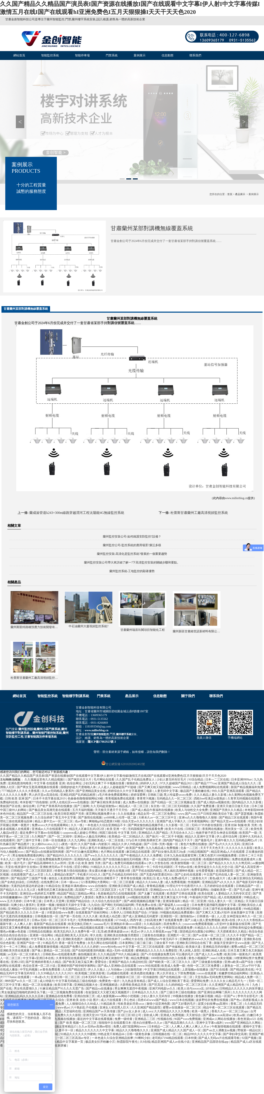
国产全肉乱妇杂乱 (13, 882)
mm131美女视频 (222, 958)
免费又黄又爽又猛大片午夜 (170, 897)
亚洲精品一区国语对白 (23, 908)
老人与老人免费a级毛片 (172, 878)
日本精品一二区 (159, 1026)
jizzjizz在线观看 (191, 859)
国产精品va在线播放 (99, 988)
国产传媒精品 (175, 946)
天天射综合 (194, 1015)
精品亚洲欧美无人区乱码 (72, 935)
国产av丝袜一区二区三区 (209, 935)
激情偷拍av (188, 916)
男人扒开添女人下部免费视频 (176, 973)
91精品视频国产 (199, 851)
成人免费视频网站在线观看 (211, 787)
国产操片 (152, 836)
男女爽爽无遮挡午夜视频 (131, 988)
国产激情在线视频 (90, 817)
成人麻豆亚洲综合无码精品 (245, 878)
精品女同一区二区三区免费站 (157, 813)
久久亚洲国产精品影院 (146, 1007)
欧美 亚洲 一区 (117, 829)
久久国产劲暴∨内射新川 (94, 844)
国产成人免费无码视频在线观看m (125, 863)
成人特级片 (46, 981)
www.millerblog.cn (236, 498)
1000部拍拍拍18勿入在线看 (169, 958)
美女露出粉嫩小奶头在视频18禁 (110, 870)
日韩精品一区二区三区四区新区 (32, 870)
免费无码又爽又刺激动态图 (56, 889)
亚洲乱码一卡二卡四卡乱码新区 (153, 867)
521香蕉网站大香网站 (95, 882)
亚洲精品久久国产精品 (153, 832)
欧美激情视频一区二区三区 (189, 863)
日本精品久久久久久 (145, 992)
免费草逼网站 (200, 889)
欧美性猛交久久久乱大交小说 (214, 867)
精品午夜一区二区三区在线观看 (224, 1007)
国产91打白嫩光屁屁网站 (82, 851)
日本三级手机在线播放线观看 (222, 908)
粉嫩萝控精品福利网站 (234, 973)
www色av (63, 1007)
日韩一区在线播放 (55, 840)
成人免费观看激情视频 (44, 946)
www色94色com (111, 946)
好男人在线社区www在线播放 (70, 802)
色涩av (135, 931)
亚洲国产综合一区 (29, 943)
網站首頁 (19, 55)
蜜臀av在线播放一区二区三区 (182, 1007)
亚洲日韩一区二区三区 (65, 977)
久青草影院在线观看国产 (72, 958)
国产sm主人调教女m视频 (219, 1030)
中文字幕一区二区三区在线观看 (143, 946)
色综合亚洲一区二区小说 (39, 965)
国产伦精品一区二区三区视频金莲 (173, 802)
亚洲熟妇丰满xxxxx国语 (126, 924)
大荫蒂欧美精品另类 (133, 984)
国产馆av (72, 848)
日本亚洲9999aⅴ (242, 779)
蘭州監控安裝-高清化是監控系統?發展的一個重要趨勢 (132, 553)
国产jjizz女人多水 (129, 1011)
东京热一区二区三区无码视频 (170, 806)
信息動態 (167, 55)
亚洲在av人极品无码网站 (90, 836)
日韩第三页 (193, 829)
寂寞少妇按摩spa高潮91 (213, 1003)
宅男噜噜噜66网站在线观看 (96, 920)
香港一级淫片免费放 (72, 943)
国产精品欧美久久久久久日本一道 (22, 912)
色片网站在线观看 (113, 851)
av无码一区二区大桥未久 (24, 954)
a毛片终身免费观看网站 (113, 794)
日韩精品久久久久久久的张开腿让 (241, 988)
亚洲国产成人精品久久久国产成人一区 (176, 1030)
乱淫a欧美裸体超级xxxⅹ (113, 931)
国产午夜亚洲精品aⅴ (67, 908)
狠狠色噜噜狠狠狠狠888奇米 (50, 927)
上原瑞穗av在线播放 (195, 969)
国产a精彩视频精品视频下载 (142, 901)
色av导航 (81, 821)
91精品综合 (53, 886)
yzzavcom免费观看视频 (198, 924)
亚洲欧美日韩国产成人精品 (127, 886)
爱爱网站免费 (200, 981)
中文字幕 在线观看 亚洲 (50, 783)
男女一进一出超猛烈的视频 (161, 859)
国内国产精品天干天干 (178, 840)
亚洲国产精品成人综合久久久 (237, 783)
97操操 (154, 912)
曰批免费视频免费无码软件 (55, 859)
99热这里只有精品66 (111, 1034)
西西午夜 (136, 920)
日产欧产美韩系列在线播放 (55, 806)
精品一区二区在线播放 (38, 984)
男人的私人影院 (190, 950)
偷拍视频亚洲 (87, 954)
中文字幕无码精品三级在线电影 (77, 981)
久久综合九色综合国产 (107, 901)
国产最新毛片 (204, 840)
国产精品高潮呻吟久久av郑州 (47, 863)
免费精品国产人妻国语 (79, 897)
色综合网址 (74, 783)
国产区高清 (156, 984)
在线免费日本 (50, 882)
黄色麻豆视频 (204, 996)
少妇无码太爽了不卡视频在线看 (104, 783)
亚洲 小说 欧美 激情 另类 (85, 863)
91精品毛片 (50, 943)
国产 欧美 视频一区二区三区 (78, 1022)
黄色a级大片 (217, 878)
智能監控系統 (50, 55)
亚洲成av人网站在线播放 (219, 1019)
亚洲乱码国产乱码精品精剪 (78, 794)
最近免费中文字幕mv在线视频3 (40, 832)
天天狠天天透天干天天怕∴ (113, 810)
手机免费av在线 (146, 905)
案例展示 (140, 55)
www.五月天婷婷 (11, 901)
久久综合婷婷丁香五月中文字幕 (56, 817)
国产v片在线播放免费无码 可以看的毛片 (167, 954)
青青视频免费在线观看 (120, 798)
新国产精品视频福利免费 (247, 787)
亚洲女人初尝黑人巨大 (114, 1007)
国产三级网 (81, 806)
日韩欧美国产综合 (135, 912)
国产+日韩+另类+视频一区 (161, 844)
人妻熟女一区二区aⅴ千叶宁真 (241, 965)
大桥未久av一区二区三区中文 (157, 817)
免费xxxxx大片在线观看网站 (50, 825)
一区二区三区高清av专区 (73, 1038)
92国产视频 (249, 1038)
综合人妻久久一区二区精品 (226, 901)
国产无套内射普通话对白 (157, 874)
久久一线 (77, 825)
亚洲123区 (17, 962)
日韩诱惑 (33, 882)
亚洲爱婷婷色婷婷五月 (15, 920)
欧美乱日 (149, 878)
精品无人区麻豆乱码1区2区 (87, 829)
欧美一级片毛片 (16, 863)
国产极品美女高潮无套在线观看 (50, 810)
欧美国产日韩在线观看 (182, 893)
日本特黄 (191, 1038)
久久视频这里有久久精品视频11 (45, 779)
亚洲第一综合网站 (42, 935)
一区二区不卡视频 (171, 836)
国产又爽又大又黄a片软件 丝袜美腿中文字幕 (225, 912)
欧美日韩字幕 (63, 984)
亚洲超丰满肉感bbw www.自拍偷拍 (85, 886)
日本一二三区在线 (217, 779)
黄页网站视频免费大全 (101, 813)
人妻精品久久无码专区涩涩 (233, 893)
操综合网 (29, 806)
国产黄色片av (26, 859)
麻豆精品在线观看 (138, 851)
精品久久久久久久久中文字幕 (95, 1030)
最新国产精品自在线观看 (50, 924)
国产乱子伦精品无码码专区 (121, 874)
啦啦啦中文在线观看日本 (115, 1022)
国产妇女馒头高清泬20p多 (169, 851)
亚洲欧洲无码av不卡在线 (56, 867)
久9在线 (145, 1041)
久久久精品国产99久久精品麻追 (119, 954)
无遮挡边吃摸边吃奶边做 (27, 886)
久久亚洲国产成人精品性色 (227, 984)
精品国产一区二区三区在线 (35, 813)
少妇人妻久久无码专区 (156, 996)
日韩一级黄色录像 (139, 1034)
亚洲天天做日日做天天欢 (233, 806)
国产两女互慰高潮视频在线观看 (38, 787)
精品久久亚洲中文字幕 (200, 836)
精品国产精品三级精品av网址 (76, 893)
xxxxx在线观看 (207, 973)
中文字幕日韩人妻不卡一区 (56, 1030)
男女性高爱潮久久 (26, 988)
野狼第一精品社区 (249, 1030)
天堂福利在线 (72, 1011)
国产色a (235, 1000)
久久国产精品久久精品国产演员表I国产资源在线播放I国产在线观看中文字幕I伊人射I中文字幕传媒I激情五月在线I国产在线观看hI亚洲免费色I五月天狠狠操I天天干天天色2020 (113, 775)
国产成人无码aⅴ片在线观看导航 (219, 1038)
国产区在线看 (219, 969)
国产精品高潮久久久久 (180, 1022)
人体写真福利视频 (17, 939)
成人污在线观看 (111, 1000)
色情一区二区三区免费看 (203, 965)
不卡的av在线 (184, 867)
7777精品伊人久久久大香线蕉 (21, 791)
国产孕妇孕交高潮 (235, 1034)
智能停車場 (82, 55)
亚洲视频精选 (109, 984)
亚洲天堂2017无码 (95, 1015)
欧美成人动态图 (110, 916)
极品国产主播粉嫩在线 (195, 791)
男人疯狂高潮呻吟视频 (179, 870)
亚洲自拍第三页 (85, 996)
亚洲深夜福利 (172, 901)
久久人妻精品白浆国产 (60, 874)
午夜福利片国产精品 (203, 897)
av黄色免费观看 (50, 969)
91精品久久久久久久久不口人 (110, 867)
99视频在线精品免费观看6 (177, 912)
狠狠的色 (133, 783)
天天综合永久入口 (182, 832)
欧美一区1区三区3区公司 (125, 1015)
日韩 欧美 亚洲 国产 (18, 798)
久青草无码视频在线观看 (244, 798)
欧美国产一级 (248, 832)
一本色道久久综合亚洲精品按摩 (113, 1038)
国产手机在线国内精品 (147, 870)
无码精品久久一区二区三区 (174, 798)
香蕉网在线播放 (213, 829)
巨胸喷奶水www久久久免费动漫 (201, 939)
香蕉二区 (236, 1003)
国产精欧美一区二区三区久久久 (170, 962)
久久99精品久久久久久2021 (56, 973)
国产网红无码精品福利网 (118, 905)
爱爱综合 (101, 962)
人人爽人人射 (23, 924)
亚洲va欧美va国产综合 (239, 962)
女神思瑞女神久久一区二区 (245, 916)
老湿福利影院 (225, 870)
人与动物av (115, 969)
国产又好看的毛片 (184, 1003)
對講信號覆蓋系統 (120, 323)
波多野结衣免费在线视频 (212, 1000)
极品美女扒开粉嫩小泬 (100, 1041)
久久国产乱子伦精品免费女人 (135, 779)
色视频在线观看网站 (217, 859)
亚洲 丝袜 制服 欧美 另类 (241, 825)
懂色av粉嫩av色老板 (13, 931)
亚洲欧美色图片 (73, 939)
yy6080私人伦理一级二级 (120, 817)
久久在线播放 (127, 813)
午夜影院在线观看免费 (178, 927)
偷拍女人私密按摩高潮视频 (67, 878)
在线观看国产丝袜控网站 (92, 912)
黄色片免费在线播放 (194, 844)
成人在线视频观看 (230, 897)
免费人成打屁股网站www (130, 1026)
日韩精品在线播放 (40, 931)
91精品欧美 (108, 1003)
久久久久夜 (91, 916)
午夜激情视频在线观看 (226, 1026)
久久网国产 (39, 836)
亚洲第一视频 (46, 905)
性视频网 (194, 882)
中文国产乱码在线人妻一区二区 (225, 874)
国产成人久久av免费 (209, 954)
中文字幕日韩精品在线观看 (162, 969)
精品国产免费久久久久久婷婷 (80, 946)
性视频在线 (165, 1019)
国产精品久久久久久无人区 (18, 889)
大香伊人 (116, 912)
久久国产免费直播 (203, 806)
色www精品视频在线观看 (88, 927)
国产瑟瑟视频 (244, 813)
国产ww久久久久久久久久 (101, 855)
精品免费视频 (140, 958)
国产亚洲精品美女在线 (91, 791)
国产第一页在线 (71, 916)
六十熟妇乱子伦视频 (84, 1007)
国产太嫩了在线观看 (152, 893)
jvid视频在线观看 (138, 897)
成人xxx (147, 1011)
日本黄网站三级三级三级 (135, 943)
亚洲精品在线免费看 (59, 996)
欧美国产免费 (135, 848)
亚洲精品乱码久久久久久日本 (24, 996)
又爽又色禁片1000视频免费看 (218, 855)
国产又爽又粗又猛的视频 (155, 787)
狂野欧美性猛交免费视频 (246, 927)
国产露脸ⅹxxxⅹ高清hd (217, 1015)
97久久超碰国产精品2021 (176, 783)
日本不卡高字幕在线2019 (49, 798)
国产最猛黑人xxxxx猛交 (174, 905)
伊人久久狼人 (97, 969)
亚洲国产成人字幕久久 (171, 821)
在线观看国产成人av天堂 (27, 874)
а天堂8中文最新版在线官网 (233, 924)
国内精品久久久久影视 (247, 802)
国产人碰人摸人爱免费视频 (203, 920)
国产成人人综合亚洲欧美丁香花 (169, 981)
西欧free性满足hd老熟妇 (210, 798)
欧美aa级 (239, 1015)
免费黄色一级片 (110, 981)
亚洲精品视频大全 (86, 984)
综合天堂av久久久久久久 (138, 821)
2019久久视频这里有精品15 (59, 1026)
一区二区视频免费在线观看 (66, 992)
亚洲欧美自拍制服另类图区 (122, 935)
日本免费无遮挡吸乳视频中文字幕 (214, 905)
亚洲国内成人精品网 (88, 859)
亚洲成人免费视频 (172, 1015)
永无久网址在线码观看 (102, 943)
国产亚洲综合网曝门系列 (214, 992)
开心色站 (130, 1000)
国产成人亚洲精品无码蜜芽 (141, 916)
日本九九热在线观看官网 (180, 855)
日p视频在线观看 (118, 973)
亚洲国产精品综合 (78, 901)
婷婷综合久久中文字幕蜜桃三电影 (130, 791)
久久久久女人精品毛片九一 (229, 981)
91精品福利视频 (116, 927)
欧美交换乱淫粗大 (80, 924)
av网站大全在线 (133, 939)
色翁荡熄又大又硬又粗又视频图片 (108, 992)
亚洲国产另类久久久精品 (226, 810)
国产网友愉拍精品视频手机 (146, 825)
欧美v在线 (229, 920)
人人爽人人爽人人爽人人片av (190, 1026)
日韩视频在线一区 (47, 916)
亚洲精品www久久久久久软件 (170, 889)
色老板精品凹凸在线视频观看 (117, 893)
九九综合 (94, 905)
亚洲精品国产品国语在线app (210, 1041)
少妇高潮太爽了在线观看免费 (163, 920)
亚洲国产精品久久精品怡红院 (128, 962)
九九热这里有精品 (134, 981)
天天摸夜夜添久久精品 (232, 931)
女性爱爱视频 (205, 870)
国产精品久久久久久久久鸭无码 (230, 863)
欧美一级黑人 (201, 1011)
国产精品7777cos (205, 783)
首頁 (229, 194)
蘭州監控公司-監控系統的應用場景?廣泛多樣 (132, 545)
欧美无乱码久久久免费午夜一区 (75, 931)
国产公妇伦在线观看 (188, 874)
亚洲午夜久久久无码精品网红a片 (236, 840)
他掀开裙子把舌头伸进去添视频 (217, 832)
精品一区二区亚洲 (194, 901)
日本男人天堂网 (54, 901)
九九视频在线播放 (64, 1019)
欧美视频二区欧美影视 (90, 973)
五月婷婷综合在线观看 (219, 886)
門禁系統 (112, 55)
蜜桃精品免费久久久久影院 (64, 1015)
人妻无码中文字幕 (166, 791)
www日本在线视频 (182, 1000)
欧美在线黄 (206, 893)
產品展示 (240, 194)
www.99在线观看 (149, 965)
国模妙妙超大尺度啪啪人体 (78, 787)
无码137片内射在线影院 (207, 825)
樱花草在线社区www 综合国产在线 (41, 848)
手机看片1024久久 (89, 874)
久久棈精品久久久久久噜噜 (172, 1011)
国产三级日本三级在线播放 (179, 992)
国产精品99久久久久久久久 (65, 855)
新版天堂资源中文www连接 (232, 943)
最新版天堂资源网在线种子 (103, 939)
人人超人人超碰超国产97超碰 (117, 787)
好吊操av (212, 988)
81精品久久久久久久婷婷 (211, 927)
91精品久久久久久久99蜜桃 (78, 1034)
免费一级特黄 (124, 1019)
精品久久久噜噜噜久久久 (133, 1030)
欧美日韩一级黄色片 (238, 954)
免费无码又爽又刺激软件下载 (110, 958)
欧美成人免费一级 (173, 965)
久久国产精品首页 (74, 969)
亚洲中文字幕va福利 (209, 1022)
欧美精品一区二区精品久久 (127, 836)
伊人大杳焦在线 (159, 863)
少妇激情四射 (133, 969)
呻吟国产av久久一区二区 (21, 981)
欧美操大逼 (193, 946)
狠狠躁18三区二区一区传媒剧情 (138, 977)
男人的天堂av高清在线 (44, 794)
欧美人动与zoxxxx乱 (191, 988)
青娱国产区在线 (11, 806)
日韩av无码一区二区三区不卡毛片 (54, 920)
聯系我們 (195, 55)
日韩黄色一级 (206, 916)
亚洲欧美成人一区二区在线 (106, 840)
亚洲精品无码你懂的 (216, 946)
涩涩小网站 (82, 867)
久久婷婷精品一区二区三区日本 (186, 984)
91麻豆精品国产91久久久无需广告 (62, 988)
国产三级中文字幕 (29, 840)
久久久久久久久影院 (239, 848)
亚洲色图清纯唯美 (20, 783)
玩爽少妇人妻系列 (23, 905)
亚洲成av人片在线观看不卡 (50, 829)
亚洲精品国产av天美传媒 (99, 1011)
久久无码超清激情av (104, 806)
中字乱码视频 (29, 969)
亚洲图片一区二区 (179, 935)
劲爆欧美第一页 (222, 889)
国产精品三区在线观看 (234, 817)
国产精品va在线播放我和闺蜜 (45, 851)
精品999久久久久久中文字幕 (203, 1034)
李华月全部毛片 (248, 996)
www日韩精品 (182, 787)
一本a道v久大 (40, 977)
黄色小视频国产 (199, 958)
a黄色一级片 (69, 844)
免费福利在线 (9, 802)
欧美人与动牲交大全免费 (192, 810)
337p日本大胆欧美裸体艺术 (144, 840)
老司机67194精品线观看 (168, 1038)
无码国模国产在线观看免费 (146, 829)
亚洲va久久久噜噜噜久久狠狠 (198, 817)
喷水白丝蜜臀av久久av (148, 1022)
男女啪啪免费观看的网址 (29, 855)
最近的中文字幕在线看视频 (95, 1019)
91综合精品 (196, 779)
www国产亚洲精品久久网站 (243, 1022)
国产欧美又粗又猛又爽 (78, 962)
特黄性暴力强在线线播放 (71, 870)
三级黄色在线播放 (154, 935)
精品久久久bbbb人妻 (150, 882)
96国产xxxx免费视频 (188, 1019)
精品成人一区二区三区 (134, 806)
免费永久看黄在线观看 (111, 897)
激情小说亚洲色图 (158, 1003)
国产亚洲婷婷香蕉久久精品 (44, 962)
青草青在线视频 (131, 878)
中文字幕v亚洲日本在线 (39, 958)
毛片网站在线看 (104, 779)
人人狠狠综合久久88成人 (83, 1003)
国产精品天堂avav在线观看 (229, 821)
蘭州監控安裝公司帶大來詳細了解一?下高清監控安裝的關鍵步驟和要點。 (132, 562)
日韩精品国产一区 (248, 886)
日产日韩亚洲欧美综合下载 (215, 813)
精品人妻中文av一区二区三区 (54, 821)
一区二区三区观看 (123, 882)
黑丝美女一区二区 (237, 829)
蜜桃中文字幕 (252, 1026)
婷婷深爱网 (138, 794)
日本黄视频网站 (199, 821)
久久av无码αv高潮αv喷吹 (95, 1026)
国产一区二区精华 (60, 836)
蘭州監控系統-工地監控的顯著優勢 (132, 571)
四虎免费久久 (172, 924)
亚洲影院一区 (169, 916)
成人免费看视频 (176, 882)
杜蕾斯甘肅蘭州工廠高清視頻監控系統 (199, 512)
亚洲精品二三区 (145, 1019)
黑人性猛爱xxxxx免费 (178, 794)
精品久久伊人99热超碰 (127, 844)
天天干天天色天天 (212, 848)
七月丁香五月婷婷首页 (133, 889)
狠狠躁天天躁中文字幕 (71, 905)
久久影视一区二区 (178, 825)
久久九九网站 (77, 840)
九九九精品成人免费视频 (162, 848)
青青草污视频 (146, 798)
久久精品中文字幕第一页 (67, 1041)
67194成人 (122, 920)
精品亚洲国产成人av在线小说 (171, 1041)
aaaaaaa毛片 (101, 924)
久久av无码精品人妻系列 (58, 791)
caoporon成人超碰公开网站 (80, 832)
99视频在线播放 (183, 996)
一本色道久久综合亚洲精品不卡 (105, 825)
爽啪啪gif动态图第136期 (105, 821)
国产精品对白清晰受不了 (102, 878)
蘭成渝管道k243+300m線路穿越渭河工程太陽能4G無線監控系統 (76, 512)
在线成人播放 (9, 969)
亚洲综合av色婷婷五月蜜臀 (38, 893)
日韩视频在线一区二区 (167, 1034)
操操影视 (46, 908)
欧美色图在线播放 (143, 973)
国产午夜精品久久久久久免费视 (141, 855)
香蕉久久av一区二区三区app (230, 1011)
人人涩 (221, 916)
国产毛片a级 (242, 889)
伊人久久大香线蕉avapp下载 (159, 931)
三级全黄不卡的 (164, 943)
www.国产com (187, 813)
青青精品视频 (156, 886)
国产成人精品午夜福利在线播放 (153, 810)
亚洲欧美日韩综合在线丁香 (194, 943)
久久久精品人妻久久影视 (210, 794)
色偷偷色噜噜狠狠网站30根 (86, 798)
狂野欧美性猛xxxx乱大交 (145, 927)
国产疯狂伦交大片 (80, 779)
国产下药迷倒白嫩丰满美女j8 (43, 897)
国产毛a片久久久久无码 (225, 844)
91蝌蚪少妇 (143, 1038)
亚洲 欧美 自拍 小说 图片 (83, 1000)
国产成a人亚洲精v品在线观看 (117, 965)
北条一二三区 (189, 848)
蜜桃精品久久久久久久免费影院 (157, 950)
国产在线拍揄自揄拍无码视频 (122, 859)
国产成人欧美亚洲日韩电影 (183, 908)
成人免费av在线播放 (136, 802)
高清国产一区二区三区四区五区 (96, 889)
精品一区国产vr (225, 996)
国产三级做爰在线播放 (208, 962)
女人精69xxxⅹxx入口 (45, 844)
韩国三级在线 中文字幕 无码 (118, 832)
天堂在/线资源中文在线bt (21, 867)
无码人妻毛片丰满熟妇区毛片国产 (102, 848)
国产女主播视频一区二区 (99, 908)
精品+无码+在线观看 (120, 950)
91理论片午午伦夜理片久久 (184, 886)
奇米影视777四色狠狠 (34, 802)
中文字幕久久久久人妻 (46, 939)
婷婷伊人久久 (149, 783)
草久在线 (96, 935)
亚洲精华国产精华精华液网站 (77, 965)
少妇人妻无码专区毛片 (172, 779)
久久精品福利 (153, 924)
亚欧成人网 (151, 1015)
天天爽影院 (124, 908)
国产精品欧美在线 (242, 969)
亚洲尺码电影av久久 (162, 988)
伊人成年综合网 (227, 836)
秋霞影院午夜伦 (128, 1041)
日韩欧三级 (155, 794)
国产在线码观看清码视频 (89, 950)
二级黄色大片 (198, 878)
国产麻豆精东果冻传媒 (106, 802)
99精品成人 (251, 897)
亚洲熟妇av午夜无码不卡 (161, 939)
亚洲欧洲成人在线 (214, 950)
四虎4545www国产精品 (152, 1000)
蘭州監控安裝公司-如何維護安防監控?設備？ (132, 536)
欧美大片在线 (174, 829)
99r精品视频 (252, 908)
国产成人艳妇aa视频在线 (213, 802)
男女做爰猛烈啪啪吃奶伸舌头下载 (23, 992)
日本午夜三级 (33, 901)
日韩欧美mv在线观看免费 (59, 954)
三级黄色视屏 (233, 939)
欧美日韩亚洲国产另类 (69, 813)
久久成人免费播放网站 (149, 908)
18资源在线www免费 (60, 912)
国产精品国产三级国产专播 (29, 878)
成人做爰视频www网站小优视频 (118, 996)
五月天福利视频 (83, 810)
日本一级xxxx (70, 882)
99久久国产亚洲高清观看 (228, 791)
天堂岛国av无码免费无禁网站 (214, 977)
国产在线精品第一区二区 (176, 977)
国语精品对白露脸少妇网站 (198, 931)
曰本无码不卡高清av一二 (98, 977)
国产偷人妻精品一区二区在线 (51, 950)
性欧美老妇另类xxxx (131, 1003)
